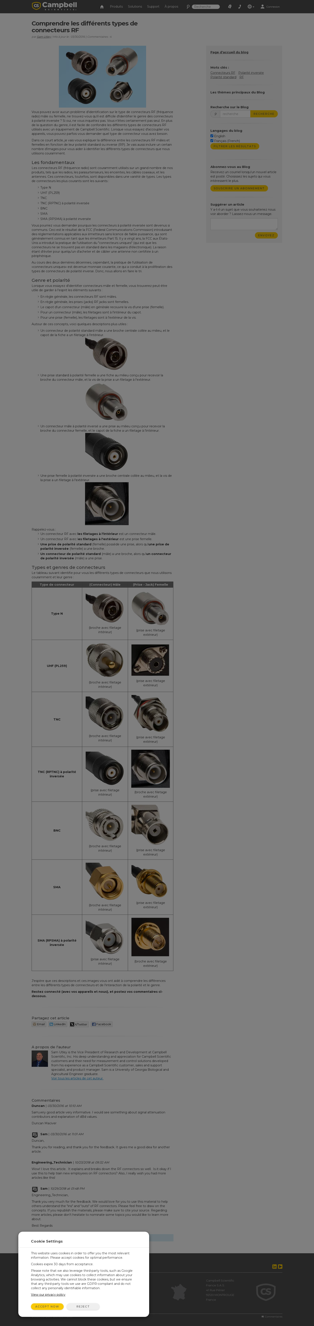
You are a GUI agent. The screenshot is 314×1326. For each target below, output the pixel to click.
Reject (83, 1306)
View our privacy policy (48, 1295)
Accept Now (47, 1306)
